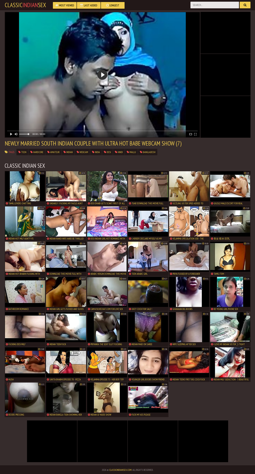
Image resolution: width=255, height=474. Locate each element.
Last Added (88, 5)
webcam (82, 152)
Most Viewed (64, 5)
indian (68, 152)
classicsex (25, 5)
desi (107, 152)
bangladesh (147, 152)
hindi (119, 152)
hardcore (36, 152)
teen (22, 152)
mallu (131, 152)
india (96, 152)
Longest (112, 5)
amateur (53, 152)
